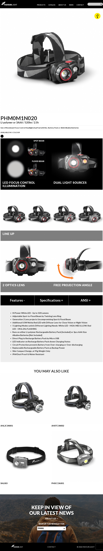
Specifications (51, 300)
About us (62, 5)
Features (17, 300)
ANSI (86, 300)
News (71, 5)
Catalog (51, 5)
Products (41, 5)
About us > (51, 518)
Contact (80, 5)
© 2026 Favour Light (86, 547)
